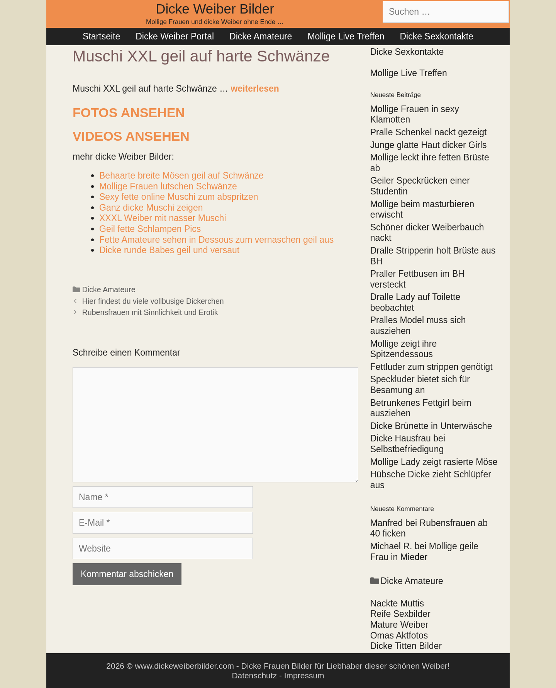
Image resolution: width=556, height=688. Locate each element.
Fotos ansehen (129, 112)
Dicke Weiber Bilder (215, 8)
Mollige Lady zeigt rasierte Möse (434, 462)
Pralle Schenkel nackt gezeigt (428, 132)
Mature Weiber (399, 625)
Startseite (101, 36)
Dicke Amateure (260, 36)
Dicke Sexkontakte (436, 36)
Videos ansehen (131, 136)
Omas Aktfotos (399, 635)
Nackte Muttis (397, 603)
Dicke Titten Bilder (406, 646)
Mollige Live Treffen (345, 36)
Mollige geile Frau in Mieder (424, 551)
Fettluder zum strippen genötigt (431, 367)
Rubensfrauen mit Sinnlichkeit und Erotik (150, 312)
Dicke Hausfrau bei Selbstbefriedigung (407, 443)
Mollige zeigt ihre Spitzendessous (403, 349)
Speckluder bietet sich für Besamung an (420, 384)
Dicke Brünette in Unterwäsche (431, 426)
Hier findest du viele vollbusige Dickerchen (153, 301)
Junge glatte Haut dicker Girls (428, 145)
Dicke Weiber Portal (175, 36)
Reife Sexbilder (400, 614)
